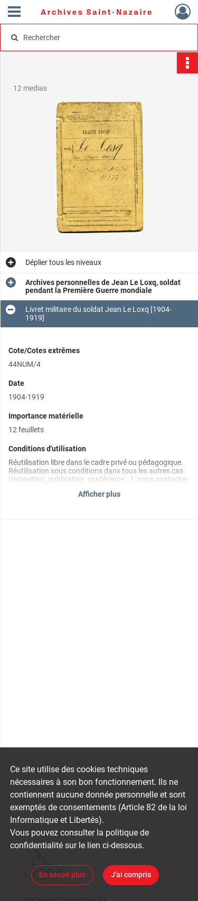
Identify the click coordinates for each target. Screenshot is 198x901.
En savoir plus (62, 874)
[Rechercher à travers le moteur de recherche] (98, 37)
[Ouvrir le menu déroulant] (14, 12)
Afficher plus (99, 494)
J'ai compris (131, 874)
